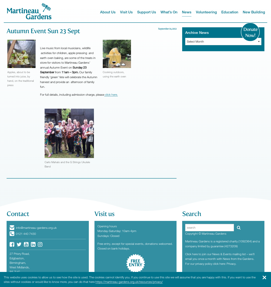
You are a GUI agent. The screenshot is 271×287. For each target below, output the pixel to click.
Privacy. (231, 263)
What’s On (169, 12)
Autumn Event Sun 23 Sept (43, 31)
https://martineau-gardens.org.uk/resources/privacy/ (129, 281)
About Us (108, 12)
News (186, 12)
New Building (254, 12)
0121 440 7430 (23, 233)
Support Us (146, 12)
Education (229, 12)
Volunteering (206, 12)
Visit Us (126, 12)
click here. (111, 94)
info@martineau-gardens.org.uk (33, 227)
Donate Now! (250, 32)
